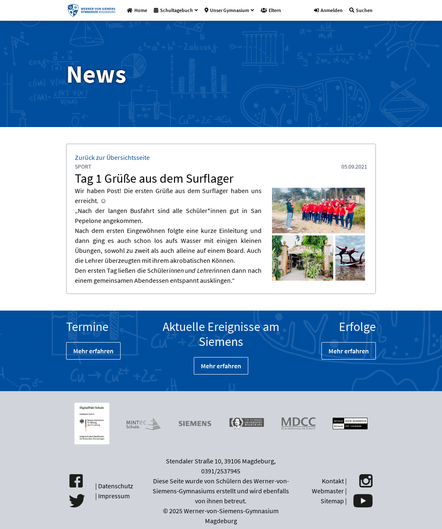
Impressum (114, 496)
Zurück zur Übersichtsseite (112, 157)
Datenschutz (115, 486)
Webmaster (328, 491)
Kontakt (333, 481)
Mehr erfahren (93, 351)
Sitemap (332, 501)
